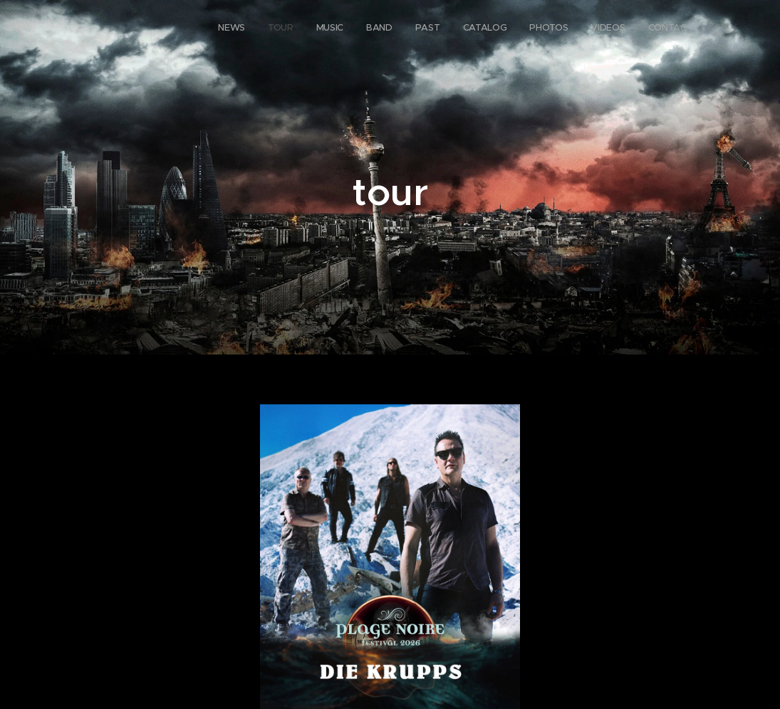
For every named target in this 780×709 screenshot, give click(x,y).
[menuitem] (539, 29)
